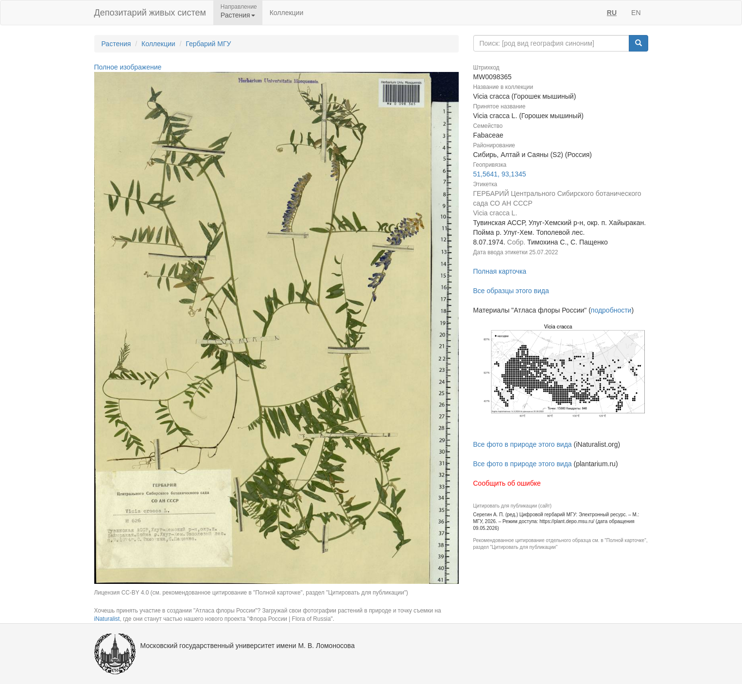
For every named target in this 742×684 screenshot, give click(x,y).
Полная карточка (500, 271)
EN (635, 13)
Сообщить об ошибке (507, 483)
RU (612, 13)
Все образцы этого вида (511, 291)
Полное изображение (128, 67)
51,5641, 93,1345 (499, 174)
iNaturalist (107, 618)
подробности (611, 310)
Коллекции (287, 13)
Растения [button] (238, 15)
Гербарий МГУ (208, 44)
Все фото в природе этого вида (522, 444)
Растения (116, 44)
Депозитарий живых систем (150, 13)
